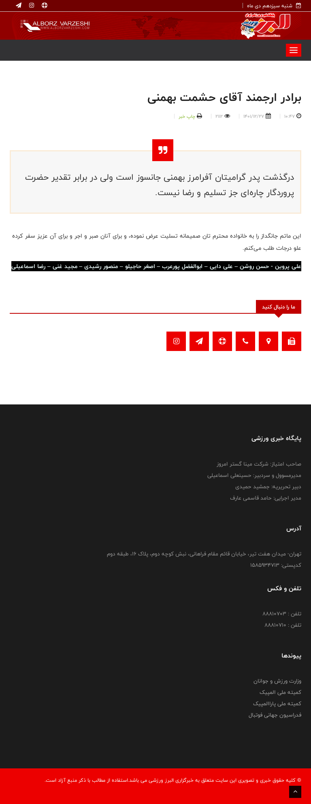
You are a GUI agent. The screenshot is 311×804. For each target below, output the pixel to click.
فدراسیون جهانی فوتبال (275, 715)
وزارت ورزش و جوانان (277, 681)
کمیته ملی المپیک (280, 692)
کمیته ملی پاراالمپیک (277, 703)
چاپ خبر (187, 116)
